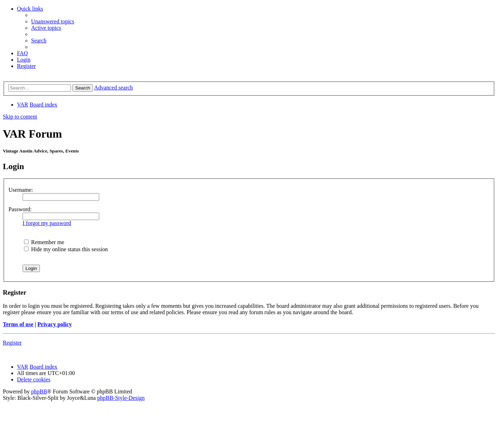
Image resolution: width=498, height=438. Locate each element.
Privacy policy (54, 324)
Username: (20, 190)
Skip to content (20, 117)
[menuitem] (52, 21)
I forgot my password (47, 223)
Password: (20, 209)
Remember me (44, 242)
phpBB (39, 391)
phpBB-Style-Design (120, 398)
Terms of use (18, 324)
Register (12, 343)
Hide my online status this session (66, 249)
